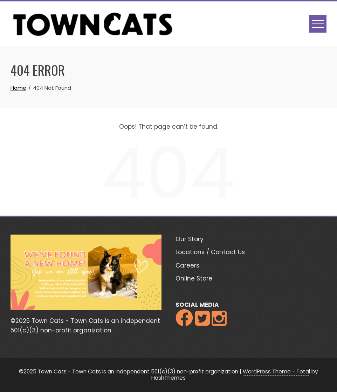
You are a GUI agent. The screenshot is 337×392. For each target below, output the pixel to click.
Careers (187, 265)
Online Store (194, 278)
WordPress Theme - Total (276, 371)
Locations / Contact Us (210, 252)
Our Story (190, 239)
